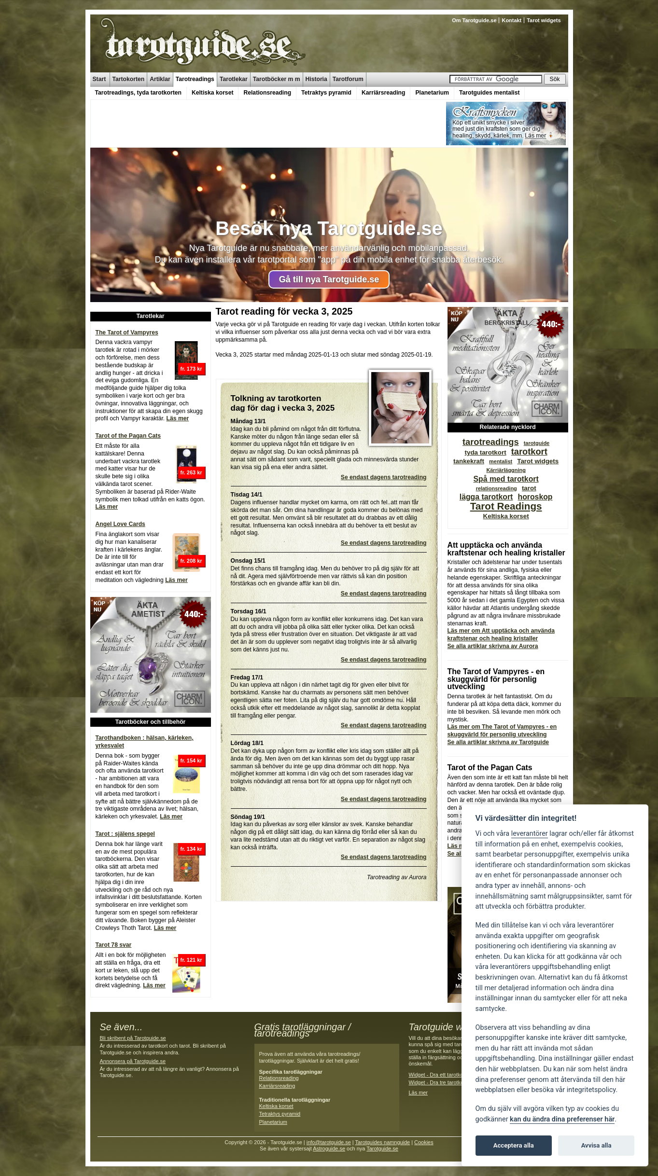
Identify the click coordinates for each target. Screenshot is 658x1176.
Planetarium (432, 92)
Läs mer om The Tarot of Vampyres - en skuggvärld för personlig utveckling (502, 730)
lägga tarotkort (486, 497)
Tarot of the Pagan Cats (128, 435)
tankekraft (468, 461)
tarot (529, 488)
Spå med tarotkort (506, 479)
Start (99, 79)
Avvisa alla (596, 1145)
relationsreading (496, 488)
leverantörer (529, 834)
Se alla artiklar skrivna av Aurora (493, 646)
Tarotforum (348, 79)
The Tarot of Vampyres (127, 332)
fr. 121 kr (191, 960)
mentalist (500, 461)
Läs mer (178, 418)
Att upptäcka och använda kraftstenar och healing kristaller (506, 549)
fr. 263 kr (191, 472)
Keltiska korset (213, 92)
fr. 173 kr (191, 369)
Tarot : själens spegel (125, 833)
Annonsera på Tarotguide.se (133, 1061)
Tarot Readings (506, 506)
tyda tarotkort (485, 452)
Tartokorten (128, 79)
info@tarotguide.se (329, 1142)
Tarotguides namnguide (382, 1142)
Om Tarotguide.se (474, 20)
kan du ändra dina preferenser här (562, 1119)
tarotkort (529, 451)
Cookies (424, 1142)
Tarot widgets (543, 20)
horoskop (535, 497)
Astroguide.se (329, 1148)
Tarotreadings (195, 79)
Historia (316, 79)
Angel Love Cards (120, 524)
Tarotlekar (234, 79)
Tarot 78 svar (114, 944)
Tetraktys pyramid (326, 92)
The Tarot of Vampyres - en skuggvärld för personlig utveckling (496, 679)
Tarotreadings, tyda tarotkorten (138, 92)
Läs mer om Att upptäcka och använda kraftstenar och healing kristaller (501, 634)
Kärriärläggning (505, 470)
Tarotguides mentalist (489, 92)
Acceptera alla (513, 1145)
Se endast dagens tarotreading (384, 477)
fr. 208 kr (191, 561)
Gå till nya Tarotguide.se (329, 279)
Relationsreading (267, 92)
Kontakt (511, 20)
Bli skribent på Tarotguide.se (133, 1038)
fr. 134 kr (191, 849)
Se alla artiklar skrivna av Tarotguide (498, 742)
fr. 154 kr (191, 760)
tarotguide (536, 443)
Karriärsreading (384, 92)
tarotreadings (490, 442)
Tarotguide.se (382, 1148)
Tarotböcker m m (276, 79)
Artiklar (160, 79)
